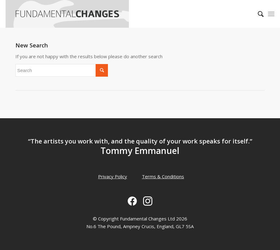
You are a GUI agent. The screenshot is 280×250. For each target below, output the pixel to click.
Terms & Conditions (163, 176)
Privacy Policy (112, 176)
